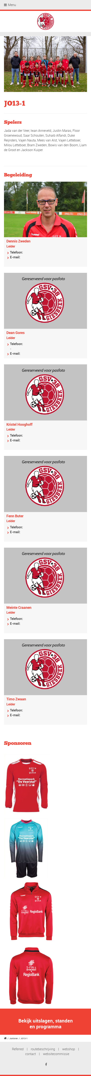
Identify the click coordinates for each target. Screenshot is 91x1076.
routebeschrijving (43, 1049)
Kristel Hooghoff (19, 424)
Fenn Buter (14, 515)
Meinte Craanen (18, 607)
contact (30, 1054)
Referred (18, 1049)
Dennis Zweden (18, 241)
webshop (68, 1049)
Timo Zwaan (16, 699)
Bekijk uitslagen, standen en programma (45, 1023)
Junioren (13, 1038)
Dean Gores (15, 332)
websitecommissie (56, 1054)
